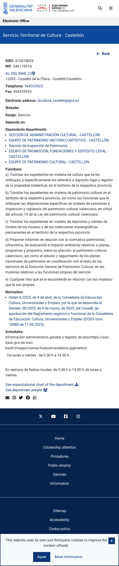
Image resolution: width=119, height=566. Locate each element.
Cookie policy (59, 529)
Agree (41, 557)
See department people (26, 390)
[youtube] (53, 416)
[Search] (100, 8)
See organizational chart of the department (42, 384)
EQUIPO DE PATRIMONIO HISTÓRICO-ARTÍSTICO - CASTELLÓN (59, 140)
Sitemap (59, 511)
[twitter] (40, 416)
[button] (111, 541)
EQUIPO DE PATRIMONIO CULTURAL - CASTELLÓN (49, 162)
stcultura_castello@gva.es (58, 100)
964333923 (34, 86)
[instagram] (78, 416)
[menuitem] (59, 438)
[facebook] (65, 416)
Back (106, 53)
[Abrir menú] (110, 8)
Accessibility (59, 520)
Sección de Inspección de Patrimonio (38, 146)
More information (68, 557)
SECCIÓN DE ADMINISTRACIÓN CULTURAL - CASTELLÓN (54, 135)
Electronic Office (16, 21)
